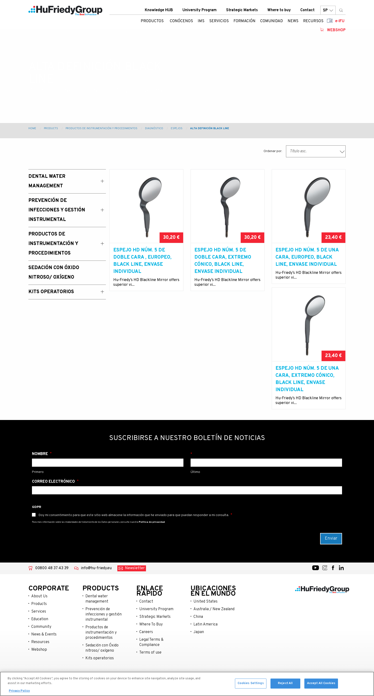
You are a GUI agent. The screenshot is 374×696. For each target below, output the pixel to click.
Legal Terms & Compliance (151, 650)
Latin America (205, 631)
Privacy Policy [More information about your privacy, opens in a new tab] (19, 693)
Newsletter (135, 575)
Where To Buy (151, 631)
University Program (199, 11)
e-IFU (339, 22)
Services (38, 618)
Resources (40, 649)
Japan (198, 639)
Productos (152, 22)
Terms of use (150, 659)
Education (39, 626)
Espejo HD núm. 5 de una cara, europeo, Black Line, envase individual (307, 257)
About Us (39, 603)
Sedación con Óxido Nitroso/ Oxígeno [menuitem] (53, 273)
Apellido (266, 461)
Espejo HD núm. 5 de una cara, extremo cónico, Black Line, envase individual (145, 386)
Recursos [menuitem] (313, 22)
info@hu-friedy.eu (96, 575)
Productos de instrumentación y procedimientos (101, 128)
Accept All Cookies (321, 685)
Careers (146, 639)
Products (51, 128)
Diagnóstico (154, 128)
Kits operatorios (99, 665)
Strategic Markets (242, 11)
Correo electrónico (54, 489)
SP (328, 11)
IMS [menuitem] (201, 22)
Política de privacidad (152, 529)
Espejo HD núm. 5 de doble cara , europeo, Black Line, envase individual (142, 261)
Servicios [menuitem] (219, 22)
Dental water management (96, 606)
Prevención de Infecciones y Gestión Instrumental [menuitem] (56, 210)
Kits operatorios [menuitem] (51, 292)
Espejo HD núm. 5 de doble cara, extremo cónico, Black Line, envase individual (222, 261)
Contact (307, 11)
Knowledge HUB (159, 11)
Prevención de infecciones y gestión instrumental (103, 621)
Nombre (40, 461)
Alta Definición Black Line (209, 128)
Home (32, 128)
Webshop (336, 31)
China (198, 624)
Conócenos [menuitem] (181, 22)
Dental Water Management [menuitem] (46, 181)
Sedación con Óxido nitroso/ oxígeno (102, 655)
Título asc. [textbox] (298, 151)
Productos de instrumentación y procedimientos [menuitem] (53, 243)
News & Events (44, 641)
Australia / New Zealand (213, 616)
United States (205, 608)
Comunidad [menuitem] (271, 22)
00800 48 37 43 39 (51, 575)
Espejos (176, 128)
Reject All (285, 685)
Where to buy (279, 11)
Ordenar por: (273, 151)
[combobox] (316, 151)
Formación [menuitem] (244, 22)
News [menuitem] (293, 22)
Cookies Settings (251, 685)
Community (41, 634)
